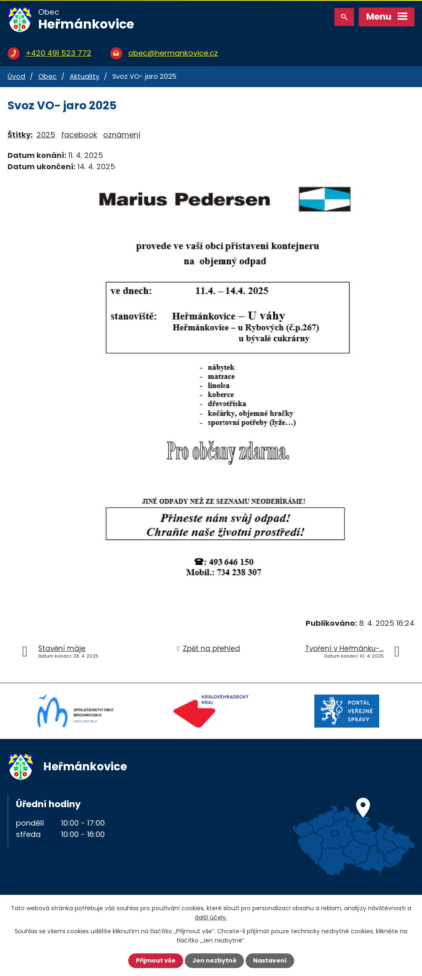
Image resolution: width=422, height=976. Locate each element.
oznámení (121, 134)
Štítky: (20, 134)
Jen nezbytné (214, 960)
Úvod (16, 76)
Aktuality (84, 76)
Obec (47, 76)
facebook (79, 134)
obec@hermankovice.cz (173, 53)
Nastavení (270, 960)
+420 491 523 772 (58, 53)
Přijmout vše (156, 960)
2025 (45, 134)
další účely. (211, 917)
